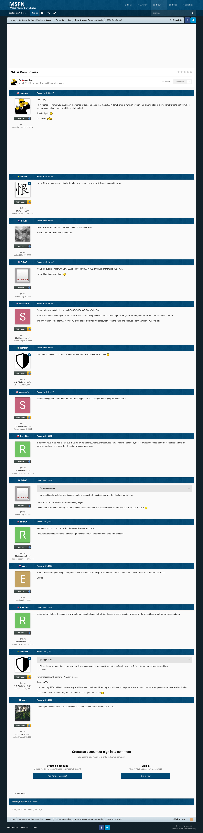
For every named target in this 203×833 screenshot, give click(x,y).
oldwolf (24, 221)
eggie (24, 566)
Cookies (34, 828)
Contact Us (24, 828)
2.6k (23, 731)
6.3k (23, 468)
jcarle (24, 700)
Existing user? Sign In (19, 13)
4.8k (23, 379)
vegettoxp (28, 80)
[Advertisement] (101, 45)
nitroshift (24, 176)
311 (22, 125)
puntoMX (24, 348)
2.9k (23, 208)
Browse (159, 5)
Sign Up (35, 13)
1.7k (23, 335)
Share (166, 82)
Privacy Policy (12, 828)
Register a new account (57, 776)
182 (22, 294)
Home (129, 5)
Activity (143, 5)
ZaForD (24, 262)
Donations (189, 5)
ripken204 (24, 436)
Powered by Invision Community (184, 829)
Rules (174, 5)
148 (22, 252)
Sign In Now (146, 776)
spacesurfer (24, 303)
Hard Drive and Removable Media (49, 83)
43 (23, 597)
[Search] (163, 13)
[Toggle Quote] (41, 488)
